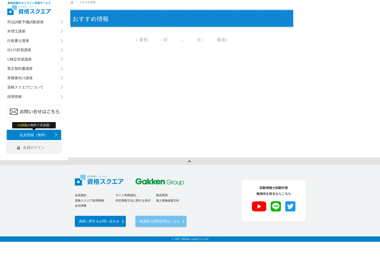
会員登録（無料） (33, 135)
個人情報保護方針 (167, 200)
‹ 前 (164, 39)
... (182, 39)
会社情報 (81, 205)
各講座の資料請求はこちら (159, 221)
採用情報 (14, 97)
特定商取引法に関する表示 (133, 200)
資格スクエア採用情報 (89, 200)
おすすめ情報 (87, 2)
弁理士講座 (16, 31)
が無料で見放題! (34, 125)
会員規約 (81, 195)
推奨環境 (162, 195)
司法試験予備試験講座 (25, 22)
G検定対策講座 (19, 59)
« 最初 (142, 39)
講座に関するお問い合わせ (99, 221)
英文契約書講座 (20, 68)
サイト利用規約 (126, 195)
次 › (200, 39)
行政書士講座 (18, 41)
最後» (222, 39)
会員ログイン (34, 147)
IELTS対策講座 (19, 50)
